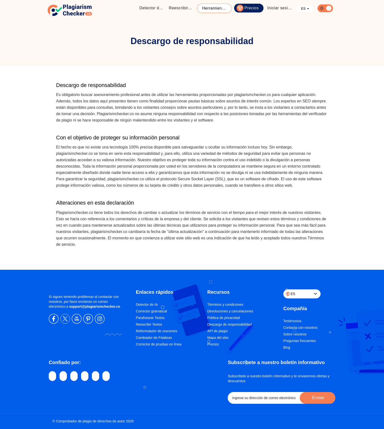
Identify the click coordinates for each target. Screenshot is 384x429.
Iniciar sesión (279, 8)
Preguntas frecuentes (299, 341)
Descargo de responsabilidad (229, 324)
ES (305, 9)
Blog (286, 347)
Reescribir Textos (149, 324)
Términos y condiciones (225, 304)
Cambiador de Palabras (154, 338)
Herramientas (215, 8)
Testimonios (292, 321)
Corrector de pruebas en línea (158, 344)
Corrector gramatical (151, 311)
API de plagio (217, 331)
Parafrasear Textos (150, 318)
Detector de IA (147, 304)
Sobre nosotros (295, 334)
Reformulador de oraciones (156, 331)
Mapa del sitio (217, 338)
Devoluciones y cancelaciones (230, 311)
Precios (251, 8)
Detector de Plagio (152, 8)
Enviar (317, 397)
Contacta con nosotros (300, 328)
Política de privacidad (223, 318)
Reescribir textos (182, 8)
